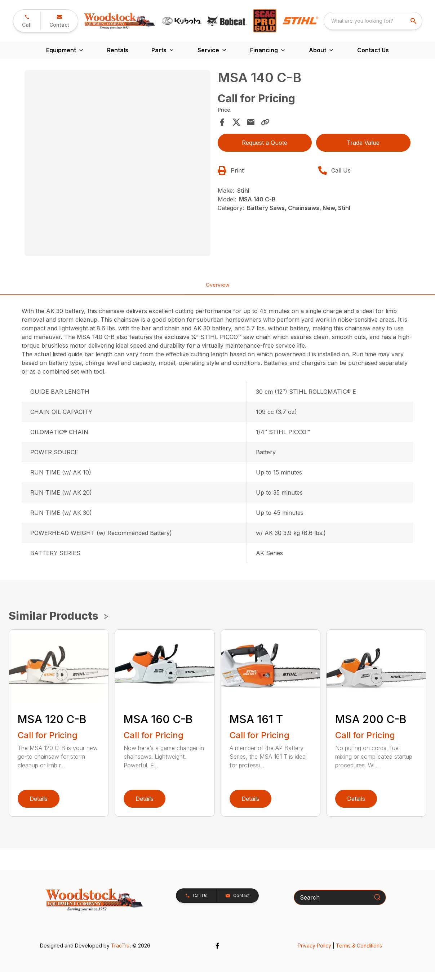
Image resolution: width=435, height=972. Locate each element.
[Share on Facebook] (222, 122)
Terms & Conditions (359, 945)
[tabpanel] (117, 164)
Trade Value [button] (363, 142)
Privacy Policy (314, 945)
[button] (26, 21)
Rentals (117, 50)
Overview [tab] (218, 285)
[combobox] (373, 21)
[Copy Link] (265, 122)
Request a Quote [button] (264, 142)
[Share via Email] (251, 122)
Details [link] (39, 798)
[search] (414, 21)
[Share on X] (236, 122)
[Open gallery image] (117, 163)
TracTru (120, 945)
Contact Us (373, 50)
